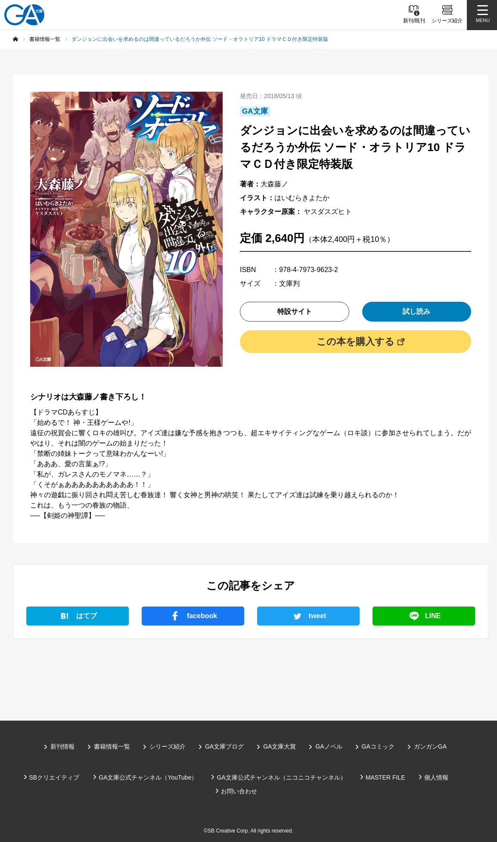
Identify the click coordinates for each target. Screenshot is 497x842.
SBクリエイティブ (54, 777)
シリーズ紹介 (167, 746)
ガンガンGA (430, 746)
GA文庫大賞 (279, 746)
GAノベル (328, 746)
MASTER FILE (385, 777)
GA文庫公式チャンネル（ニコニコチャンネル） (281, 777)
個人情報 (436, 777)
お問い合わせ (239, 791)
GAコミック (378, 746)
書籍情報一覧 (112, 746)
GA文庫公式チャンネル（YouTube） (148, 777)
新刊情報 (62, 746)
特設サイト (294, 311)
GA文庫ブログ (224, 746)
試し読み (416, 311)
